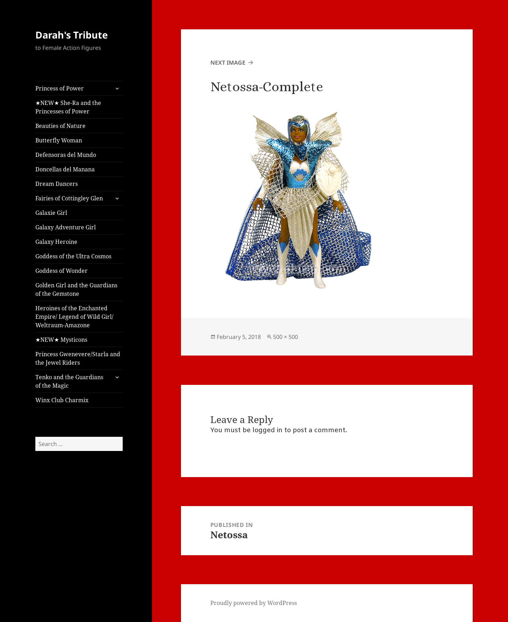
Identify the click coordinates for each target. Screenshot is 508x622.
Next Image (227, 62)
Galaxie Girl (51, 213)
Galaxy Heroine (56, 242)
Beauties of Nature (60, 126)
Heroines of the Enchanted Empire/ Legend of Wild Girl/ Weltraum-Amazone (74, 316)
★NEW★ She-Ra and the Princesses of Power (68, 107)
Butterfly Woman (58, 140)
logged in (267, 430)
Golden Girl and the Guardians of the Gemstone (76, 289)
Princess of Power (59, 88)
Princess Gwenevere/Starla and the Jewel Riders (77, 358)
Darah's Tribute (71, 34)
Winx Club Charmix (61, 400)
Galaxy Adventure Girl (65, 227)
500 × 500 (285, 337)
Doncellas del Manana (65, 169)
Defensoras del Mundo (65, 155)
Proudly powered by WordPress (253, 603)
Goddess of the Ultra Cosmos (73, 256)
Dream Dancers (56, 184)
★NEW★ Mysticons (61, 340)
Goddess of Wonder (61, 271)
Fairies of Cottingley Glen (69, 198)
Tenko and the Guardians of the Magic (69, 381)
